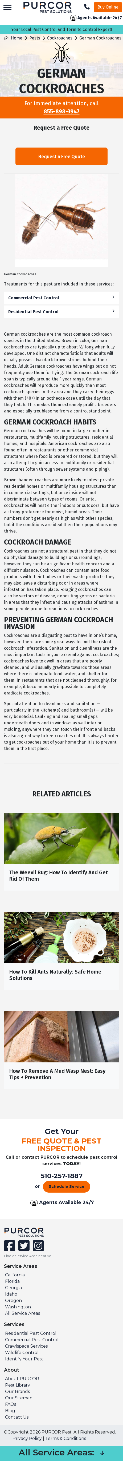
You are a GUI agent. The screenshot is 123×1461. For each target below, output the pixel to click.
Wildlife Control (22, 1352)
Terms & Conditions (65, 1438)
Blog (10, 1410)
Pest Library (17, 1385)
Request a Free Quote (61, 156)
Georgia (13, 1287)
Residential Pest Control (61, 311)
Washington (18, 1306)
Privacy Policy (27, 1438)
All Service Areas (22, 1313)
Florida (12, 1281)
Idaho (11, 1294)
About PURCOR (22, 1378)
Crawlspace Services (26, 1346)
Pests (34, 38)
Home (16, 38)
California (15, 1274)
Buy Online (107, 7)
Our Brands (17, 1391)
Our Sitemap (18, 1397)
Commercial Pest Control (61, 297)
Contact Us (16, 1417)
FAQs (10, 1404)
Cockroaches (59, 38)
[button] (102, 1453)
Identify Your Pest (24, 1358)
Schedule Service (66, 1186)
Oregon (13, 1300)
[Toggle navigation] (7, 7)
